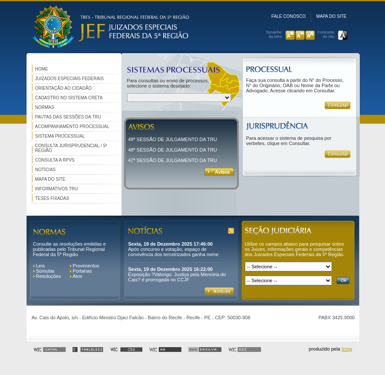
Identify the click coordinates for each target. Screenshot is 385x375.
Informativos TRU (56, 188)
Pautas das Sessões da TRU (68, 117)
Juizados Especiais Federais (69, 78)
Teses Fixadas (52, 198)
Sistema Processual (60, 136)
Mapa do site (331, 16)
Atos (77, 276)
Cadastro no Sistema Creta (69, 97)
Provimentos (86, 265)
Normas (44, 107)
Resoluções (48, 276)
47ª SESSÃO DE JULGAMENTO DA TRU (172, 160)
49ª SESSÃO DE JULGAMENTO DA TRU (172, 139)
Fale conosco (288, 16)
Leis (40, 265)
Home (41, 69)
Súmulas (45, 271)
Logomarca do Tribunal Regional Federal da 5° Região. (108, 27)
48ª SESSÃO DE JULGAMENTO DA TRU (172, 149)
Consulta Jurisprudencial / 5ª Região (71, 148)
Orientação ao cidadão (63, 88)
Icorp (346, 348)
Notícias (45, 169)
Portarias (82, 271)
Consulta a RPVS (55, 160)
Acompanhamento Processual (72, 126)
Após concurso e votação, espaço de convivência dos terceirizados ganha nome (173, 252)
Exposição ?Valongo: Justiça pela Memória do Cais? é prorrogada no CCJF (177, 277)
